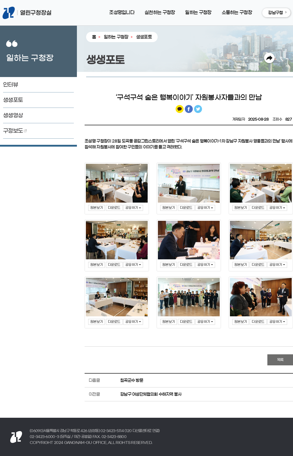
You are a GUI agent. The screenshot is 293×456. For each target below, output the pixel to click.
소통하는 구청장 (237, 12)
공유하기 (133, 208)
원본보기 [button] (96, 208)
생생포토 (13, 100)
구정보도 (13, 131)
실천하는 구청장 (160, 12)
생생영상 (13, 115)
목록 (280, 360)
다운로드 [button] (114, 208)
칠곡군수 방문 (131, 380)
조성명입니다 (121, 12)
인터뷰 (10, 84)
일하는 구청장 (198, 12)
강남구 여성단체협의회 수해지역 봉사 (150, 394)
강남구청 (275, 13)
